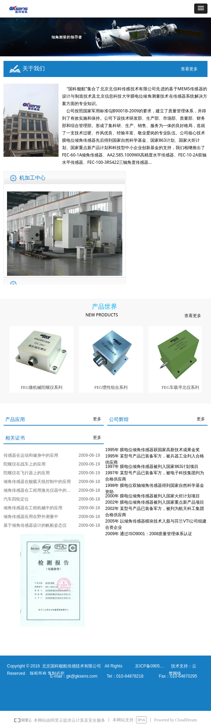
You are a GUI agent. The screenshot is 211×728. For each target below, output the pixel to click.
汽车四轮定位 (16, 499)
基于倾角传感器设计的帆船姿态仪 (35, 525)
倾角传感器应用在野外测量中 (31, 516)
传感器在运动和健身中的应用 (31, 455)
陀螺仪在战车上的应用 (25, 464)
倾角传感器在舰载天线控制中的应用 (37, 481)
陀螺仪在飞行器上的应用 (27, 472)
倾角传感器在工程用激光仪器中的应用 (39, 490)
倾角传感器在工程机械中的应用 (33, 507)
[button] (200, 9)
